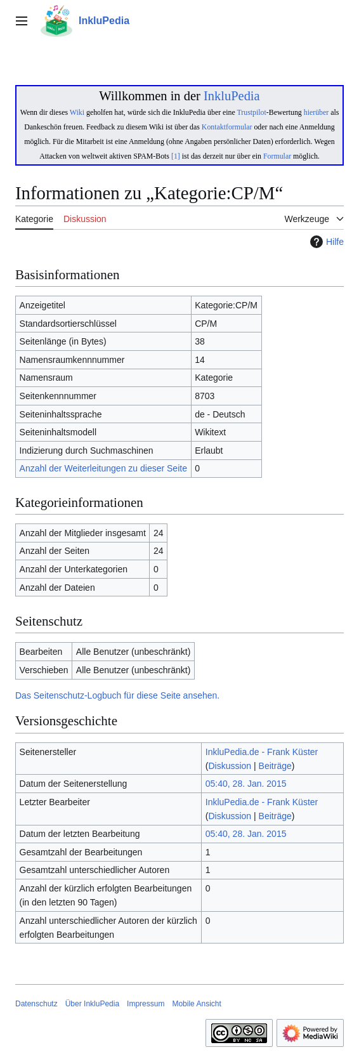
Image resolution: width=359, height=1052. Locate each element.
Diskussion (229, 766)
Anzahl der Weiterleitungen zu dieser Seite (103, 468)
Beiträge (275, 766)
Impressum (145, 1003)
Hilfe (325, 241)
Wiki (77, 112)
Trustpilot (251, 112)
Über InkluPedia (92, 1003)
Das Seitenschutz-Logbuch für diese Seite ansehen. (117, 695)
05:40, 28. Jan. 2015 (246, 784)
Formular (277, 156)
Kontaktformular (227, 126)
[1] (175, 156)
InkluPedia (232, 96)
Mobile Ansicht (196, 1003)
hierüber (316, 112)
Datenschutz (36, 1003)
